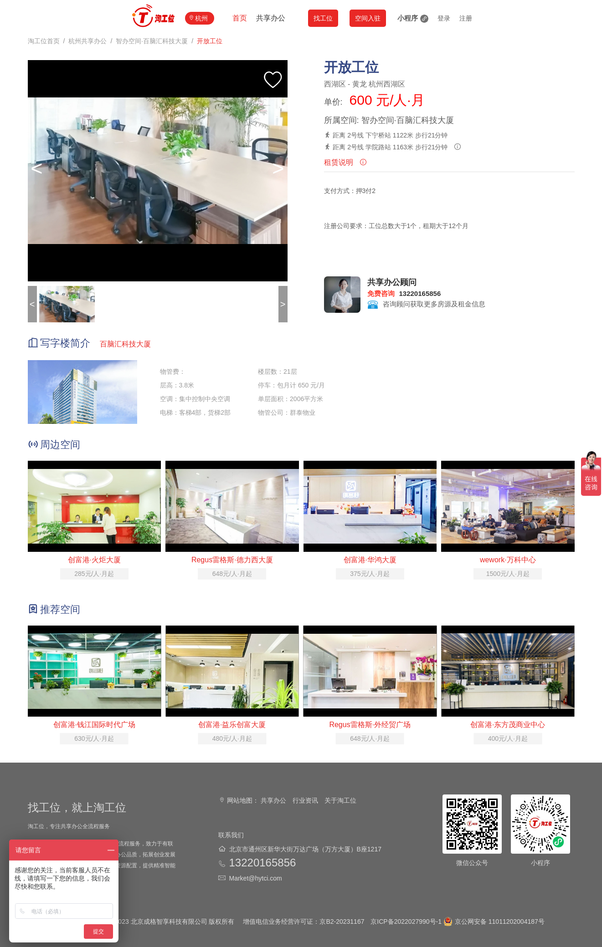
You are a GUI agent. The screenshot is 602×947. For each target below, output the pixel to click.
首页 (239, 18)
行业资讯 (305, 800)
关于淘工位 (340, 800)
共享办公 (270, 18)
